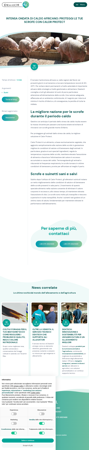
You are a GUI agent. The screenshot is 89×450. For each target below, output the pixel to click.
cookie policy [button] (35, 393)
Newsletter (10, 117)
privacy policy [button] (19, 386)
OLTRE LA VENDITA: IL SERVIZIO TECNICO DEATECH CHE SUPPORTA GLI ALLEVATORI (43, 334)
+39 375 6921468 (46, 244)
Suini (6, 92)
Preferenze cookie (59, 435)
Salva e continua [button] (27, 440)
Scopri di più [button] (28, 445)
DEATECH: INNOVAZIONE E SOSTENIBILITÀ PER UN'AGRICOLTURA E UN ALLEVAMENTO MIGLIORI (73, 336)
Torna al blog (11, 99)
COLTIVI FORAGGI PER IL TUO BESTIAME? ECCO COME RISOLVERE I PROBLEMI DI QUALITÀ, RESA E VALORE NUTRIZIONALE (15, 336)
